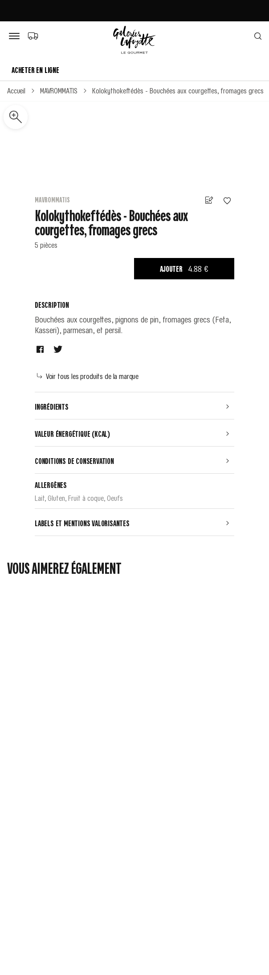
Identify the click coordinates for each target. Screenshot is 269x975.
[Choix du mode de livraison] (33, 35)
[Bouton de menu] (16, 36)
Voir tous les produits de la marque (88, 375)
